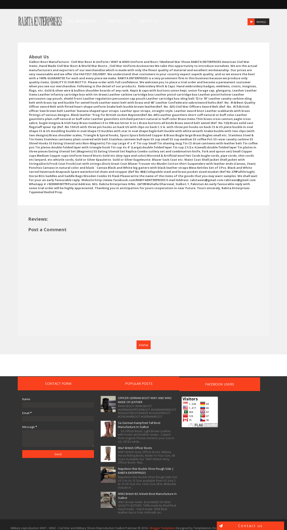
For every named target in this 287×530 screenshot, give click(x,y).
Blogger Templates (162, 521)
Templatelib (268, 521)
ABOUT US (140, 21)
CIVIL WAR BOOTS (72, 21)
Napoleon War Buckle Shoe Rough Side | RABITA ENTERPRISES (114, 462)
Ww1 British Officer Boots (113, 437)
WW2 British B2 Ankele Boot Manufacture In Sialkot (114, 489)
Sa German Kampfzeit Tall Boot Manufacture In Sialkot (117, 414)
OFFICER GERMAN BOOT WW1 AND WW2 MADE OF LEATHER (115, 389)
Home (143, 334)
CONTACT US (109, 21)
